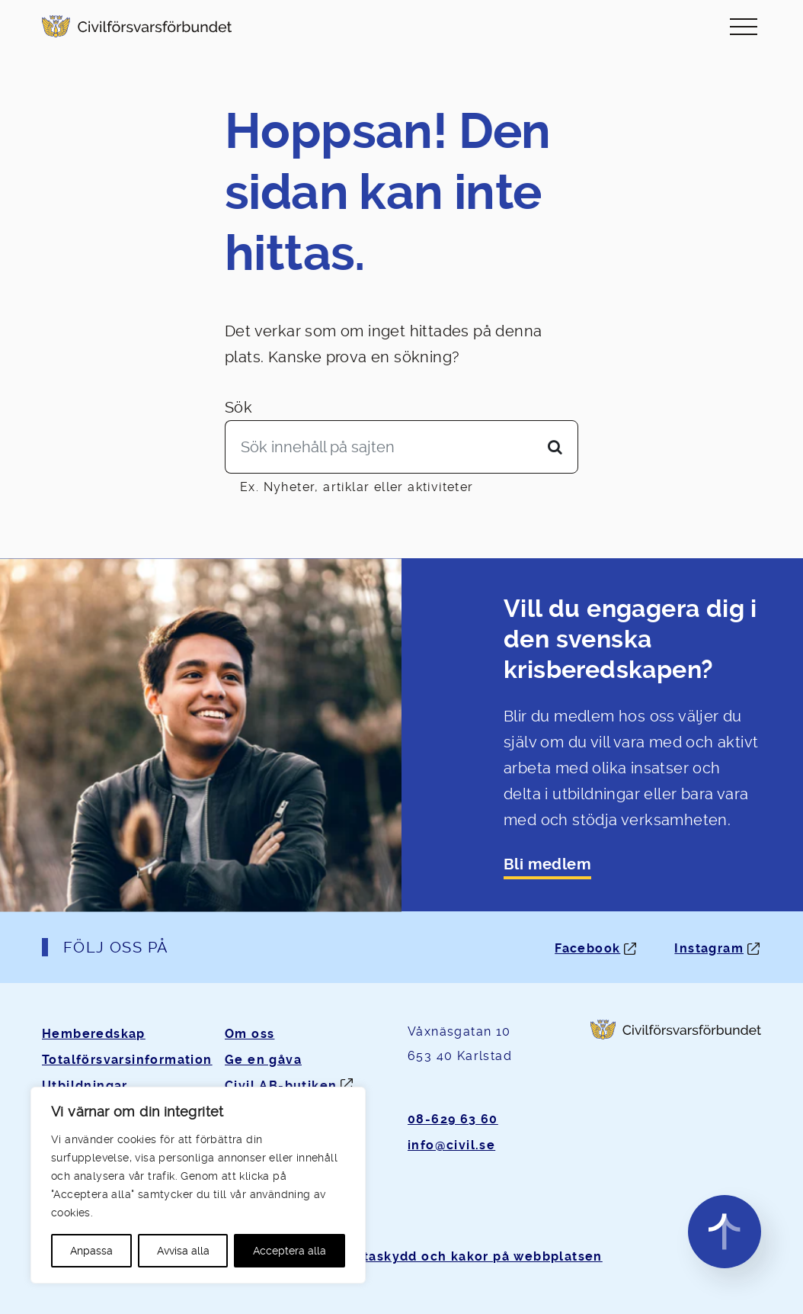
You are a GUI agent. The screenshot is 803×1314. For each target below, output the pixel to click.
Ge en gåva (263, 1059)
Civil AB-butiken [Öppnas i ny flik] (281, 1085)
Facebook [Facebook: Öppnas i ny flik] (587, 948)
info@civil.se (451, 1145)
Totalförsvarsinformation (127, 1059)
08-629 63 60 (453, 1119)
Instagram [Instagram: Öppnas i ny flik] (709, 948)
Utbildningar (85, 1085)
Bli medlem (547, 864)
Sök (238, 407)
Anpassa (91, 1251)
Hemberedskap (94, 1033)
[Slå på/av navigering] (743, 26)
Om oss (249, 1033)
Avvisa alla (183, 1251)
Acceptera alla (289, 1251)
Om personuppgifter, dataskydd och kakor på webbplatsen (401, 1256)
